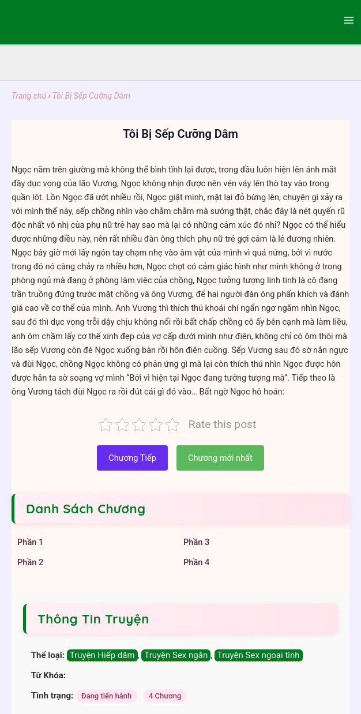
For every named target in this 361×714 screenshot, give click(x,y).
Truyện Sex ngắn (176, 655)
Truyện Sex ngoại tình (258, 655)
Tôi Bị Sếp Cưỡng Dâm (91, 95)
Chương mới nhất (220, 458)
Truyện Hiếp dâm (102, 655)
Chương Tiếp (132, 458)
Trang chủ (29, 95)
